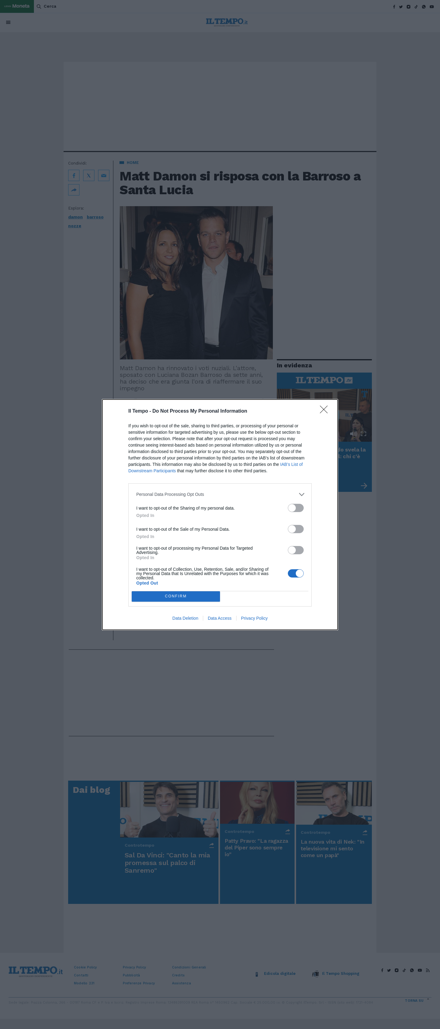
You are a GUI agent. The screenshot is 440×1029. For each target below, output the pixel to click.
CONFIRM (175, 596)
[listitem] (220, 494)
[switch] (296, 508)
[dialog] (220, 514)
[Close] (326, 411)
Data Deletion (185, 618)
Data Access (220, 618)
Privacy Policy (254, 618)
